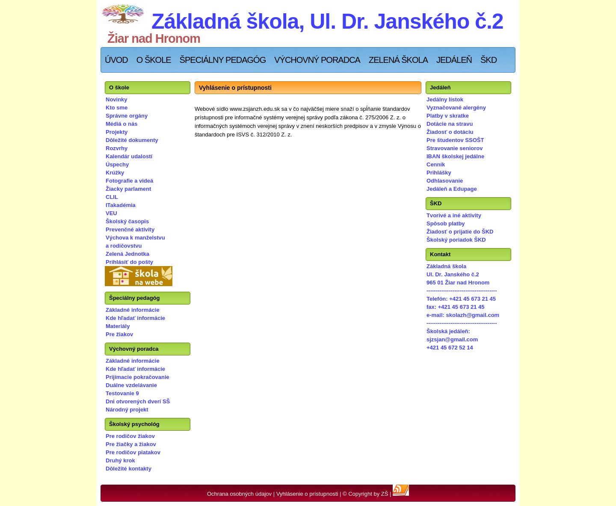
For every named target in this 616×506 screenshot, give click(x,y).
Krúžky (115, 172)
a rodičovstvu (124, 246)
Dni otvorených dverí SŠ (138, 401)
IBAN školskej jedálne (455, 156)
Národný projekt (127, 409)
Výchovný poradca (317, 60)
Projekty (116, 132)
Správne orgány (127, 115)
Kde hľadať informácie (135, 318)
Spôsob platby (445, 223)
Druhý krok (120, 460)
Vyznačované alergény (456, 107)
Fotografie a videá (129, 181)
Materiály (118, 326)
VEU (111, 213)
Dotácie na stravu (449, 124)
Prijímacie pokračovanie (137, 377)
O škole (153, 60)
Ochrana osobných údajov (239, 494)
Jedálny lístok (444, 99)
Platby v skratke (447, 115)
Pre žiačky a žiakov (131, 444)
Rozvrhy (116, 148)
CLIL (112, 197)
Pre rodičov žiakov (130, 436)
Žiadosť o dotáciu (450, 132)
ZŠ (384, 494)
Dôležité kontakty (128, 468)
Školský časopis (127, 221)
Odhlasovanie (444, 181)
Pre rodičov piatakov (133, 452)
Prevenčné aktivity (130, 229)
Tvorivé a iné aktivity (453, 215)
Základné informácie (133, 310)
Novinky (116, 99)
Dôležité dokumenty (132, 140)
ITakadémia (121, 205)
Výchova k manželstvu (135, 237)
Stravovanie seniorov (454, 148)
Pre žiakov (119, 334)
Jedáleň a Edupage (451, 189)
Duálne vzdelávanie (131, 385)
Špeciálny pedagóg (223, 60)
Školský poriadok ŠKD (456, 240)
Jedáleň (454, 60)
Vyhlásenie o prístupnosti (307, 494)
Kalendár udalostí (129, 156)
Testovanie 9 (122, 393)
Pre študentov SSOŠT (455, 140)
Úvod (116, 60)
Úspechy (117, 164)
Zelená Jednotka (127, 254)
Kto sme (116, 107)
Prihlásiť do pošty (129, 262)
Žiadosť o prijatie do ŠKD (459, 231)
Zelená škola (398, 60)
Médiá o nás (121, 124)
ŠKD (488, 60)
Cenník (435, 164)
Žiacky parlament (128, 189)
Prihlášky (438, 172)
